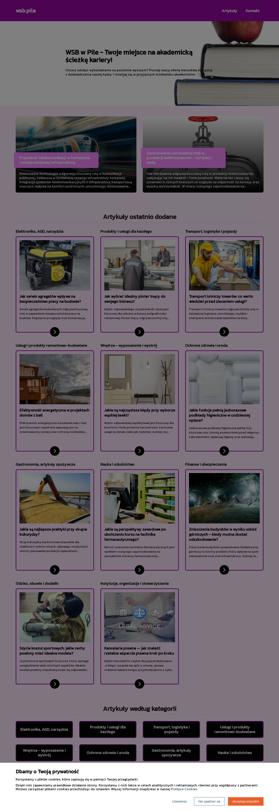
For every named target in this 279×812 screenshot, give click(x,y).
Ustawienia (179, 801)
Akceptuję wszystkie (245, 801)
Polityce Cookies (184, 788)
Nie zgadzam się (209, 801)
